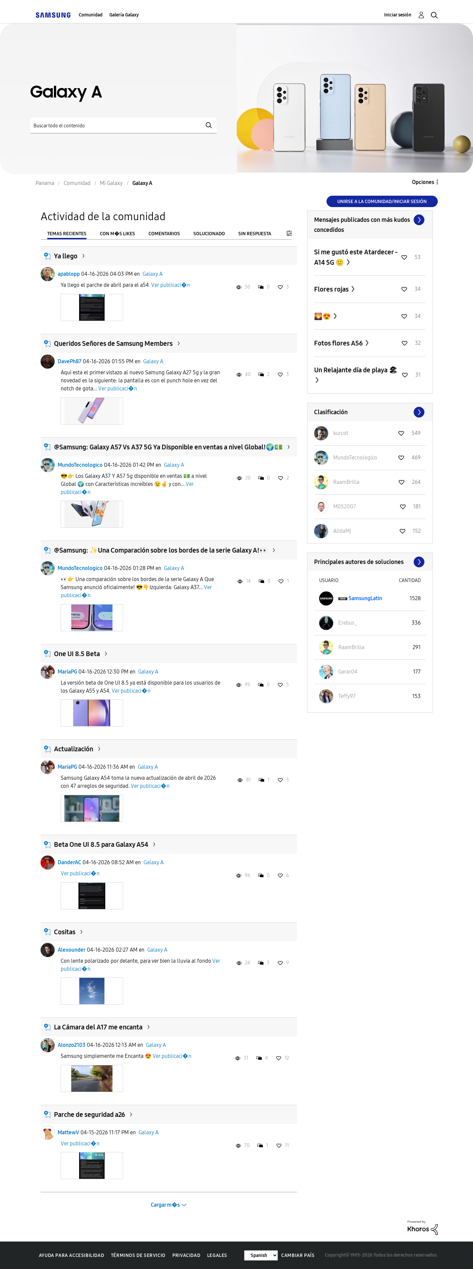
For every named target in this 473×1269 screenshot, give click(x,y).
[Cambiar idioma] (261, 1255)
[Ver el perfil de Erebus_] (347, 623)
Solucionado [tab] (209, 234)
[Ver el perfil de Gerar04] (347, 672)
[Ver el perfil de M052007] (344, 506)
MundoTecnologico (80, 465)
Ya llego (65, 256)
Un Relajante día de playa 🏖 (355, 370)
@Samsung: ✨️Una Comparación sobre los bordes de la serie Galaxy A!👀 (161, 550)
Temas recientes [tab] (66, 234)
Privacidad (186, 1255)
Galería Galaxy (124, 15)
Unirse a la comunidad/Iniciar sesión (382, 201)
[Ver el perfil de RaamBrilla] (346, 482)
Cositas (64, 932)
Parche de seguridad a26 (89, 1115)
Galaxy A (152, 274)
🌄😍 (323, 316)
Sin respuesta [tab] (254, 234)
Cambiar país (297, 1255)
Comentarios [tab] (164, 234)
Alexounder (71, 950)
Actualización (73, 749)
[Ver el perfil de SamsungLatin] (365, 598)
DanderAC (69, 862)
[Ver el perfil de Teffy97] (347, 696)
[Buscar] (123, 125)
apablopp (69, 274)
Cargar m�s (165, 1205)
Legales (217, 1255)
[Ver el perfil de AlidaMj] (342, 531)
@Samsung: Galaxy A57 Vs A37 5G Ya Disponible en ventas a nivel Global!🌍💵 (168, 447)
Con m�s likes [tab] (117, 234)
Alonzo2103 (71, 1045)
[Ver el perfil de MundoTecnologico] (355, 457)
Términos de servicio (138, 1255)
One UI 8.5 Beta (77, 654)
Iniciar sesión (397, 15)
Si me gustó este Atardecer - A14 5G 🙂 (356, 257)
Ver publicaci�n (170, 285)
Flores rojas (332, 289)
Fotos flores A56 (339, 343)
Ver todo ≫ (369, 220)
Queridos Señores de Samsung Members (113, 343)
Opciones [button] (423, 182)
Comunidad (91, 15)
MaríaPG (67, 672)
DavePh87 (69, 361)
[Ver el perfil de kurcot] (340, 433)
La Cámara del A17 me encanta (98, 1027)
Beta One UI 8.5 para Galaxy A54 (101, 844)
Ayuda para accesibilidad (71, 1255)
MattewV (68, 1132)
